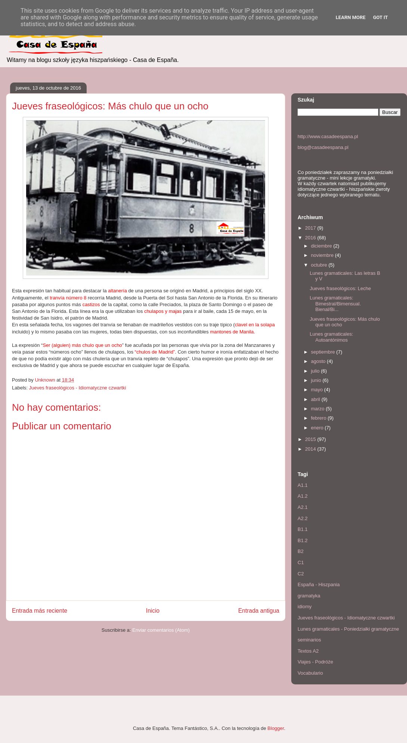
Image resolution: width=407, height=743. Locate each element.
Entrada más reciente (39, 610)
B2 (301, 551)
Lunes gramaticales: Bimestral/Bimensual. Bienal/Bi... (335, 303)
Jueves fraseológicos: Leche (340, 288)
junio (317, 380)
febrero (319, 418)
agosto (319, 361)
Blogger (275, 728)
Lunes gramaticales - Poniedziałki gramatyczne (348, 629)
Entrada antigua (258, 610)
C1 (301, 562)
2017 (311, 228)
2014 (311, 449)
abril (316, 399)
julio (316, 371)
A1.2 (303, 496)
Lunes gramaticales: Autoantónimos (331, 337)
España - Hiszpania (319, 584)
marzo (318, 408)
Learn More (351, 17)
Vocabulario (310, 673)
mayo (317, 389)
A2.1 (303, 507)
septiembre (323, 352)
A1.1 (303, 485)
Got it (380, 17)
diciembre (322, 246)
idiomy (305, 606)
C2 (301, 573)
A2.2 (303, 518)
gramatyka (309, 596)
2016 (311, 237)
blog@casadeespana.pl (323, 147)
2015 (311, 439)
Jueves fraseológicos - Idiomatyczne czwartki (77, 388)
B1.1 (303, 529)
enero (318, 427)
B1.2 (303, 540)
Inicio (152, 610)
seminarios (309, 640)
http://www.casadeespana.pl (328, 136)
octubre (320, 265)
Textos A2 (308, 651)
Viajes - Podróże (315, 662)
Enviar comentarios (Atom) (161, 630)
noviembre (323, 255)
